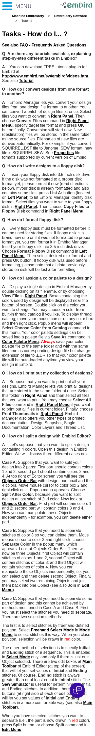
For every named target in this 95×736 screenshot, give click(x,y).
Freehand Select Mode (52, 630)
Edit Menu (11, 729)
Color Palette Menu (20, 341)
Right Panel (62, 116)
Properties (64, 153)
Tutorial (26, 80)
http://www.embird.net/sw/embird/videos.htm (45, 76)
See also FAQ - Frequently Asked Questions (44, 45)
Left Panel (17, 197)
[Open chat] (77, 690)
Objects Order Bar (19, 481)
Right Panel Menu (66, 211)
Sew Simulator (16, 684)
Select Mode (18, 657)
